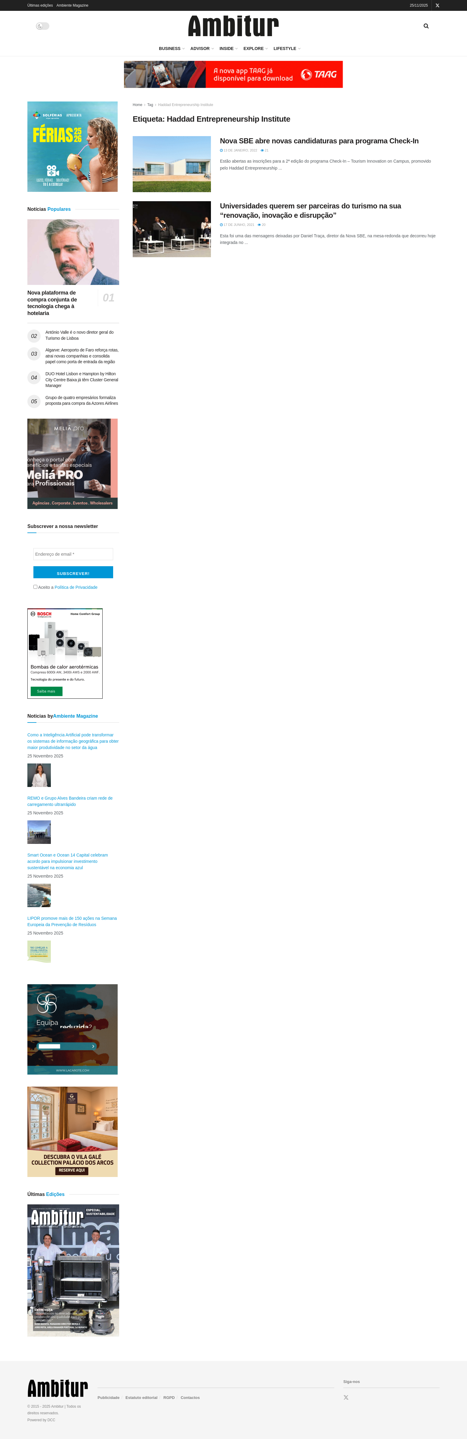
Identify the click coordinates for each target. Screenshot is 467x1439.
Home (137, 105)
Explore (253, 48)
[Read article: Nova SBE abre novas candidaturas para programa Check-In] (172, 164)
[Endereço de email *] (73, 554)
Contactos (190, 1397)
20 (261, 224)
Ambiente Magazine (72, 5)
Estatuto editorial (141, 1397)
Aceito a (65, 587)
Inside (227, 48)
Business (170, 48)
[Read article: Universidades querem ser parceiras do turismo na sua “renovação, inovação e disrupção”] (172, 229)
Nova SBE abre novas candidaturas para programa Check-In (319, 141)
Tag (150, 105)
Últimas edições (40, 5)
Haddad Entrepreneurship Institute (185, 105)
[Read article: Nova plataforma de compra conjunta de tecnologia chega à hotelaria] (73, 252)
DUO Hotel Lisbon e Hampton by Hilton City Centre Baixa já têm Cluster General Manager (81, 379)
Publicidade (108, 1397)
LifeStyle (285, 48)
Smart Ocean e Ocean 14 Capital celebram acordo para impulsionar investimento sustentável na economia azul (67, 861)
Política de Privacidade (76, 587)
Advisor (200, 48)
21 (264, 150)
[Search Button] (426, 25)
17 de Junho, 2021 (237, 224)
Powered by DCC (41, 1420)
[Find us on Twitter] (346, 1397)
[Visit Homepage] (233, 26)
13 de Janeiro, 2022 (238, 150)
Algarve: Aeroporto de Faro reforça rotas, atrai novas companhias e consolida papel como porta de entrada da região (82, 356)
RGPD (169, 1397)
